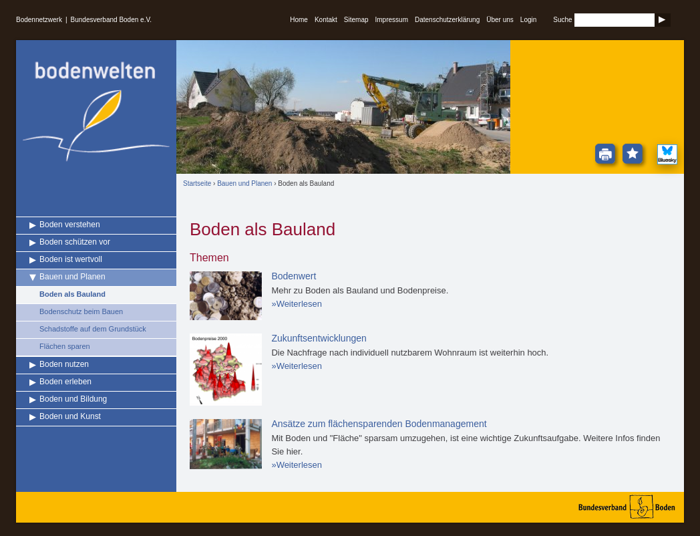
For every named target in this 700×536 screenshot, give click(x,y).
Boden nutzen (64, 364)
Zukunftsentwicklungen (318, 338)
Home (299, 19)
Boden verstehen (69, 224)
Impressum (391, 19)
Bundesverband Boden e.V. (111, 19)
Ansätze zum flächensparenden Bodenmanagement (378, 423)
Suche (562, 19)
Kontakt (326, 19)
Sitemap (356, 19)
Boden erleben (65, 381)
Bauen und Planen (72, 276)
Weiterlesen (299, 304)
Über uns (500, 19)
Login (528, 19)
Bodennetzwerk (39, 19)
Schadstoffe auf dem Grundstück (92, 329)
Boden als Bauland (72, 294)
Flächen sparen (64, 346)
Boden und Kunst (70, 416)
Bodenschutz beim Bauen (81, 311)
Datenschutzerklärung (447, 19)
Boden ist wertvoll (70, 259)
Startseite (197, 183)
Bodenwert (293, 276)
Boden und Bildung (73, 399)
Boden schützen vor (74, 242)
